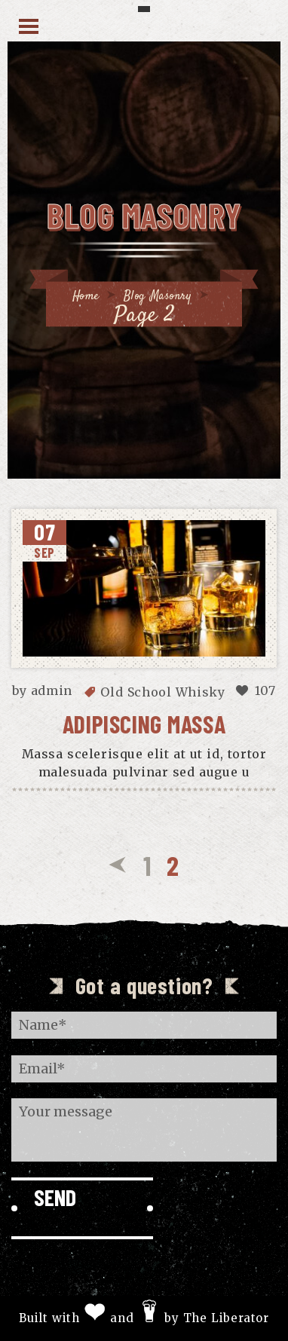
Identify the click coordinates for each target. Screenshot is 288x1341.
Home (86, 296)
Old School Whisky (162, 692)
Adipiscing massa (144, 723)
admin (51, 690)
